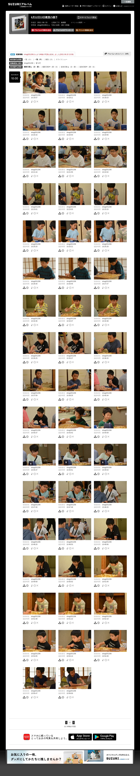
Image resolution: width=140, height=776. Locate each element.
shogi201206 (28, 63)
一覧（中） (39, 59)
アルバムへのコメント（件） (117, 54)
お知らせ (119, 6)
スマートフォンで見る (87, 17)
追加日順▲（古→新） (69, 67)
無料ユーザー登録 (71, 6)
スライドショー (61, 59)
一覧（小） (28, 59)
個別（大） (49, 59)
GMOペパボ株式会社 (129, 6)
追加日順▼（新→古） (87, 67)
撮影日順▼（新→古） (50, 67)
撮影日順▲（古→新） (32, 67)
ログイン (108, 6)
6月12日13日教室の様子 (44, 17)
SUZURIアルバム (20, 5)
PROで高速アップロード (91, 6)
